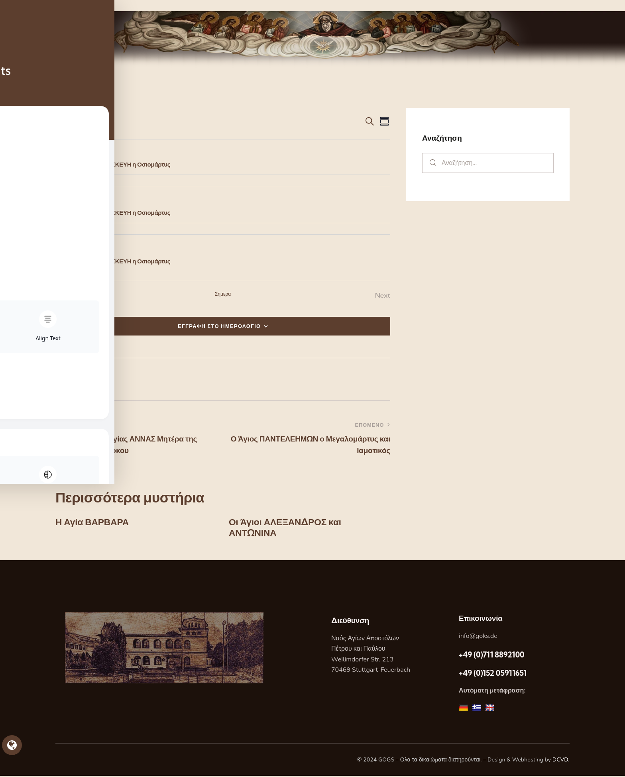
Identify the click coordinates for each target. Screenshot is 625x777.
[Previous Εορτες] (65, 295)
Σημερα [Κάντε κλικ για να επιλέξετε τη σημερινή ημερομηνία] (223, 294)
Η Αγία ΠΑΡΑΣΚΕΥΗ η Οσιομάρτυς (123, 164)
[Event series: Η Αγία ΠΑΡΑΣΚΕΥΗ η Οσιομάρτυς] (95, 154)
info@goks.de (478, 637)
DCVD (560, 761)
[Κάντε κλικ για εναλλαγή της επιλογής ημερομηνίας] (79, 121)
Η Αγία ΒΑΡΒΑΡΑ (94, 522)
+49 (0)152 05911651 (493, 674)
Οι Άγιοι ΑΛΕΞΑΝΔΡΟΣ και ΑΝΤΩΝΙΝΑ (288, 528)
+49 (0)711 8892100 (491, 656)
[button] (67, 379)
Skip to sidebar (22, 5)
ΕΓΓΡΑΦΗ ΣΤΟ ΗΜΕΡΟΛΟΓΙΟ (219, 326)
